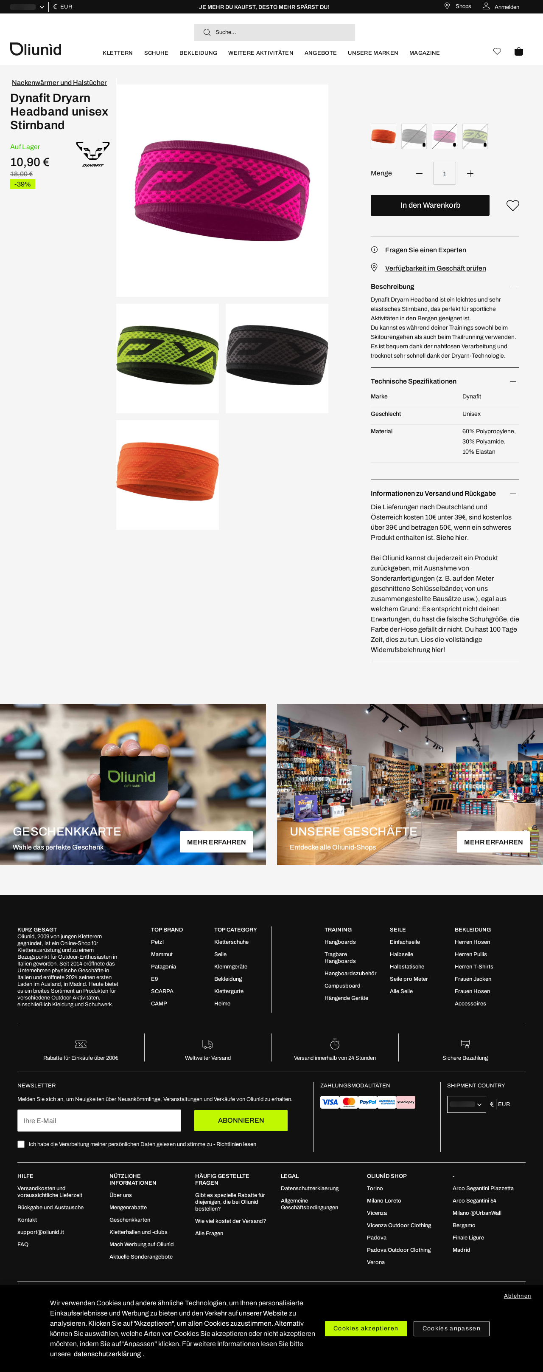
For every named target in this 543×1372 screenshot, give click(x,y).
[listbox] (445, 138)
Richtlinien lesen (236, 1144)
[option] (383, 136)
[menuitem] (118, 56)
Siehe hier (451, 537)
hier (437, 649)
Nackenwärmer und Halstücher (59, 82)
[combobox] (274, 32)
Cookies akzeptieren (366, 1328)
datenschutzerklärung (107, 1354)
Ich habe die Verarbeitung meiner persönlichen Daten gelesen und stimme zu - (142, 1144)
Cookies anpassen (452, 1328)
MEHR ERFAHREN (216, 842)
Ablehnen (518, 1296)
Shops (463, 6)
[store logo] (53, 48)
